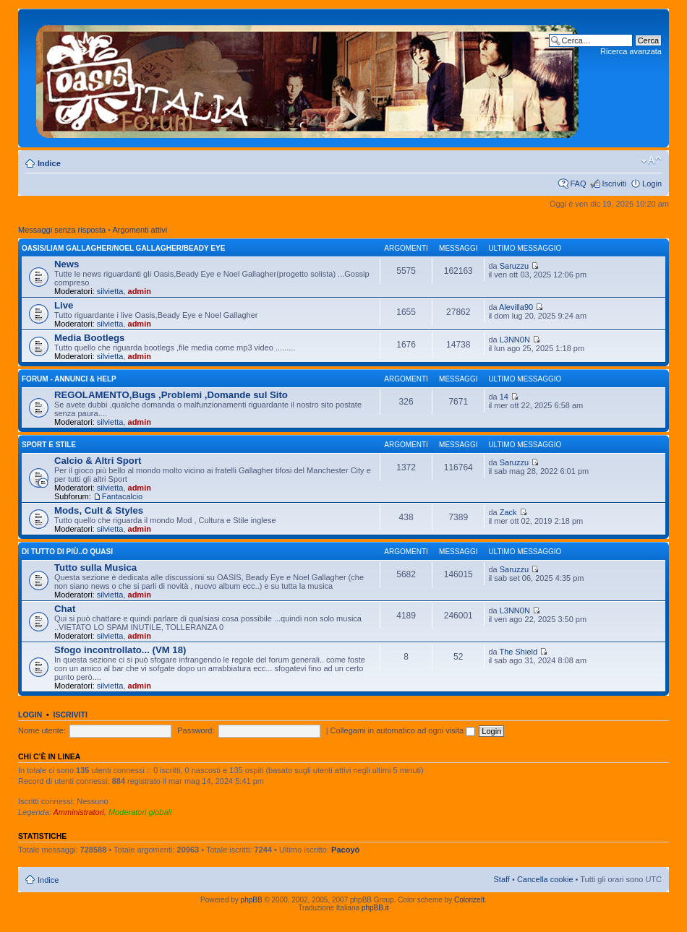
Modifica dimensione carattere (651, 160)
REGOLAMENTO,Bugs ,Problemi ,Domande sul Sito (171, 394)
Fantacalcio (122, 496)
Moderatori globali (139, 812)
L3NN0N (515, 339)
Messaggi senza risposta (62, 229)
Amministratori (79, 812)
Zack (508, 512)
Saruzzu (514, 266)
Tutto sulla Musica (95, 567)
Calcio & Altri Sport (97, 460)
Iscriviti (614, 183)
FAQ (578, 183)
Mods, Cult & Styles (98, 510)
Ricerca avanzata (631, 51)
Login (652, 183)
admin (139, 291)
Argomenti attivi (139, 229)
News (66, 264)
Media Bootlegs (89, 337)
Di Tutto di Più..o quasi (67, 552)
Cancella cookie (545, 879)
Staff (501, 879)
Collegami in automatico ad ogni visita (403, 730)
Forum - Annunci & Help (69, 379)
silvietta (110, 291)
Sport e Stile (49, 445)
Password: (195, 730)
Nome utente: (42, 730)
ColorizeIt (469, 900)
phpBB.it (375, 908)
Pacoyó (345, 849)
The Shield (518, 651)
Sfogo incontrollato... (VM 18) (120, 649)
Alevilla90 (516, 307)
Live (63, 305)
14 (504, 396)
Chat (64, 608)
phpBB (252, 900)
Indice (49, 163)
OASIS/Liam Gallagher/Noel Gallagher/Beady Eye (123, 248)
